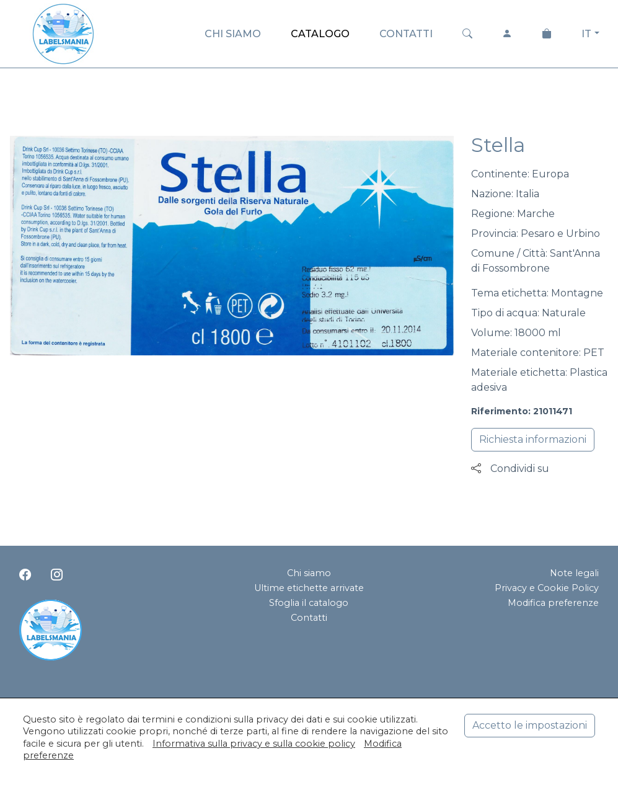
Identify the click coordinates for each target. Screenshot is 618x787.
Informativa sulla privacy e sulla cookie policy (253, 743)
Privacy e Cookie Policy (547, 588)
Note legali (574, 573)
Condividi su (510, 468)
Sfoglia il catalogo (308, 602)
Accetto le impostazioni (529, 725)
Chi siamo (309, 573)
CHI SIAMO (233, 34)
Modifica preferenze (553, 602)
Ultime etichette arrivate (309, 588)
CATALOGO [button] (320, 34)
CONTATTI (406, 34)
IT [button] (586, 34)
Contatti (309, 617)
